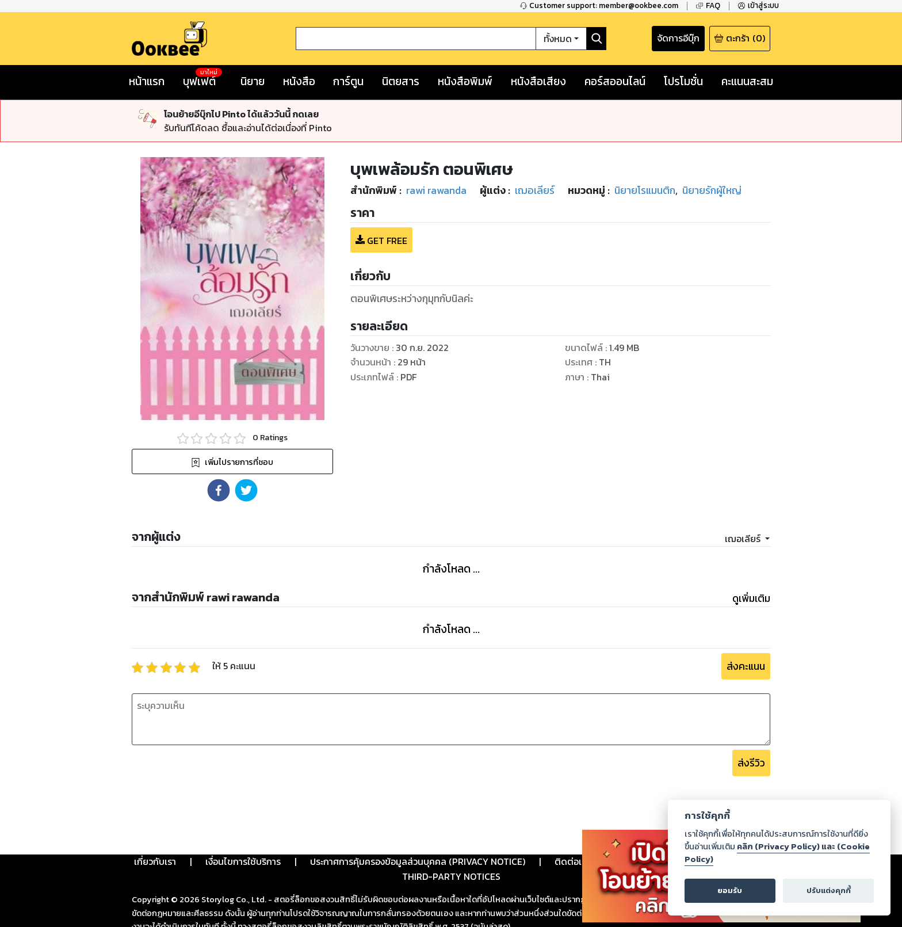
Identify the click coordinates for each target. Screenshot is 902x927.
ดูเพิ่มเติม (751, 598)
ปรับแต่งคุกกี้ (829, 890)
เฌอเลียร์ (744, 538)
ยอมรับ (729, 890)
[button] (218, 490)
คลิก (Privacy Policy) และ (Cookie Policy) (777, 852)
